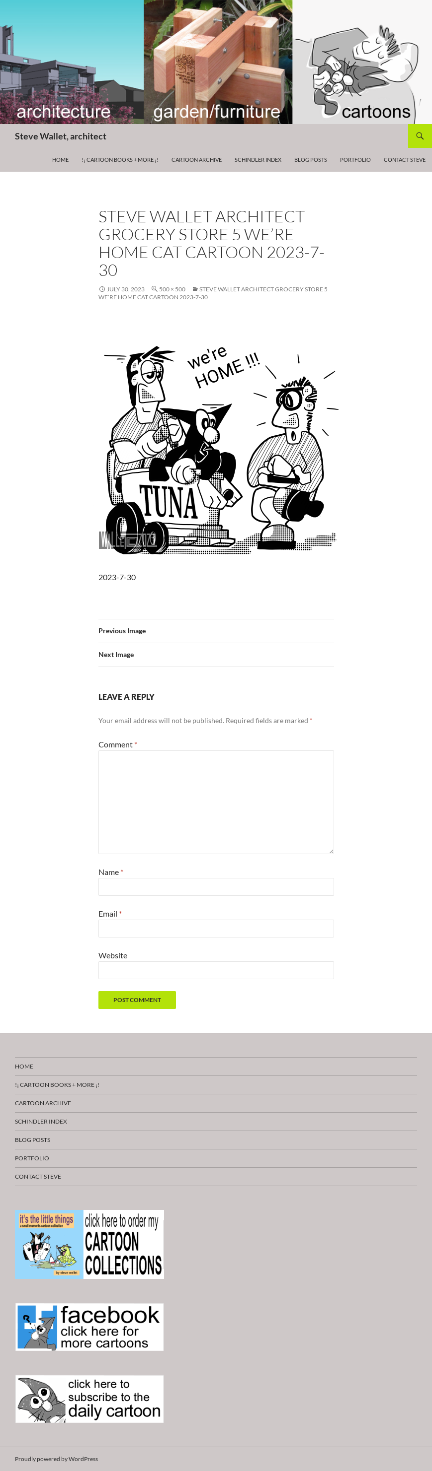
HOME (60, 159)
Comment (117, 744)
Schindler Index (258, 159)
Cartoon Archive (197, 159)
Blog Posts (310, 159)
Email (110, 913)
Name (110, 871)
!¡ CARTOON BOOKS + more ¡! (120, 159)
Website (112, 955)
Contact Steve (405, 159)
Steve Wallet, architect (60, 136)
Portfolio (355, 159)
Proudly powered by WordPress (56, 1459)
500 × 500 (172, 289)
